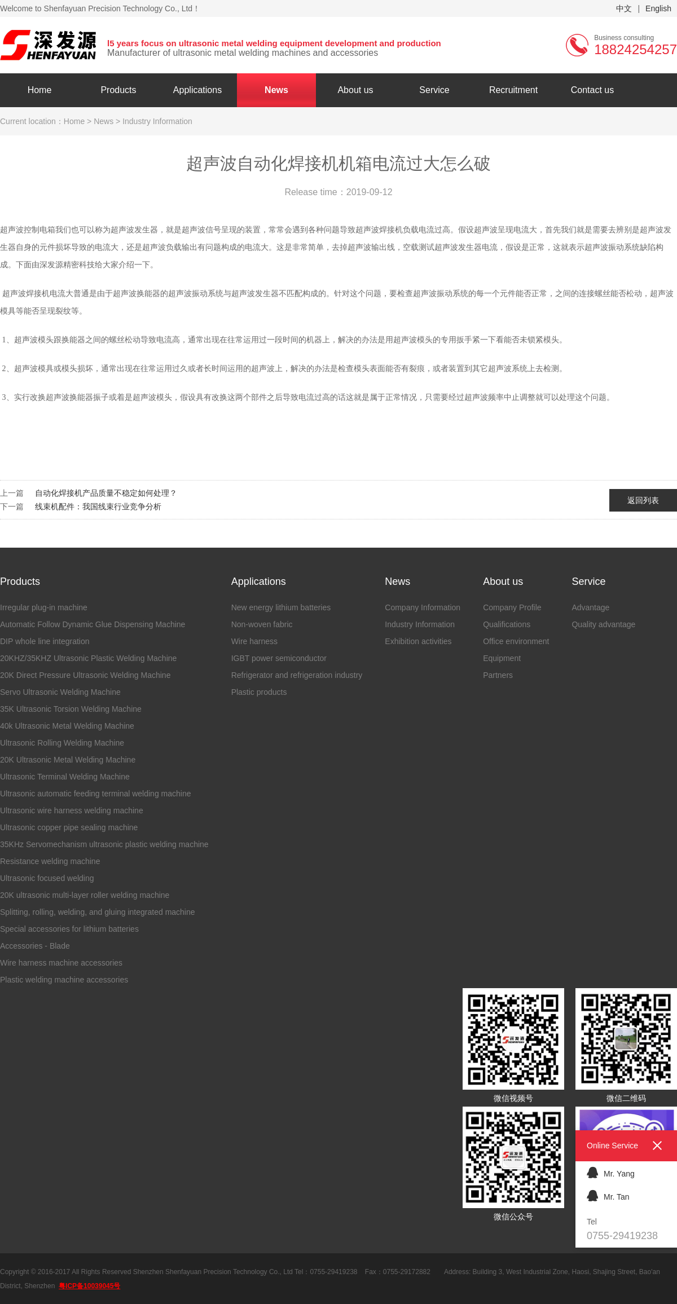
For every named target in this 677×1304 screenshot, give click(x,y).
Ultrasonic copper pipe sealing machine (69, 827)
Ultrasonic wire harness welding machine (71, 810)
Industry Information (420, 624)
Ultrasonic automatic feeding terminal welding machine (95, 793)
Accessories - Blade (35, 945)
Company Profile (512, 607)
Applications (197, 90)
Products (118, 90)
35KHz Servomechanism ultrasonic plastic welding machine (104, 844)
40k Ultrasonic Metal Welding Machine (67, 725)
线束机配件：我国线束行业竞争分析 (98, 506)
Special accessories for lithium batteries (69, 928)
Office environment (516, 641)
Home (40, 90)
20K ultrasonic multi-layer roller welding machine (84, 895)
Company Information (422, 607)
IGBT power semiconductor (279, 658)
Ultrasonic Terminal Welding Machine (65, 776)
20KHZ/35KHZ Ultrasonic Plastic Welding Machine (88, 658)
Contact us (592, 90)
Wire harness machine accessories (61, 962)
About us (355, 90)
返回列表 (643, 500)
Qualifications (506, 624)
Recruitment (513, 90)
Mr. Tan (608, 1195)
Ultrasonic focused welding (47, 878)
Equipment (502, 658)
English (658, 8)
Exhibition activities (418, 641)
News (276, 90)
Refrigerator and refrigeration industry (297, 675)
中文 (624, 8)
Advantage (590, 607)
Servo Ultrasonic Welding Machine (60, 692)
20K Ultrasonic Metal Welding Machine (67, 759)
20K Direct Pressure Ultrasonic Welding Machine (85, 675)
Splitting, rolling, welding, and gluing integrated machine (97, 912)
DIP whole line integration (45, 641)
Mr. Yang (611, 1172)
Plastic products (259, 692)
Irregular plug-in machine (43, 607)
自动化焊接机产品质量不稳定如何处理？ (106, 492)
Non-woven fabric (262, 624)
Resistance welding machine (50, 861)
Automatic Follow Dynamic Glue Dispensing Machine (92, 624)
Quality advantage (603, 624)
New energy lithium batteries (281, 607)
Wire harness (254, 641)
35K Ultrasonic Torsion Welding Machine (71, 708)
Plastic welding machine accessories (64, 979)
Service (434, 90)
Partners (498, 675)
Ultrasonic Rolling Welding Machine (62, 742)
